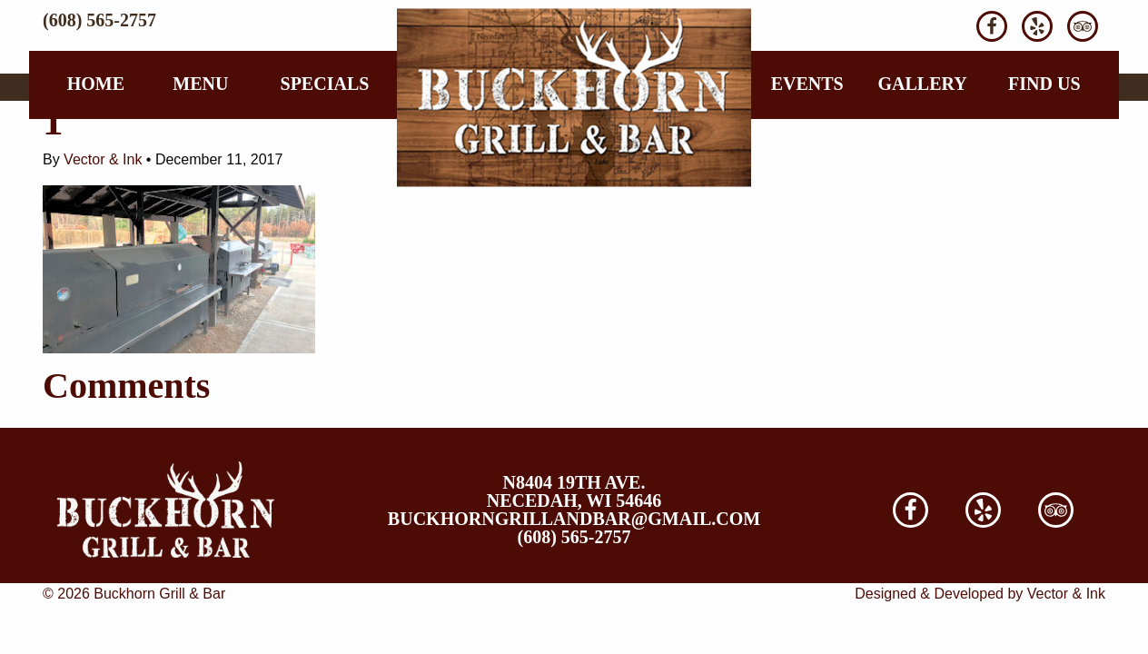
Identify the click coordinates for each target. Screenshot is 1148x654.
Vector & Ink (103, 159)
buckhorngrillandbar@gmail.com (574, 519)
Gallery (921, 84)
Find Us (1044, 84)
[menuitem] (96, 83)
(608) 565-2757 (99, 20)
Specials (325, 84)
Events (807, 84)
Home (95, 84)
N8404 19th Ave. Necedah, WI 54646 (574, 491)
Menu (200, 84)
